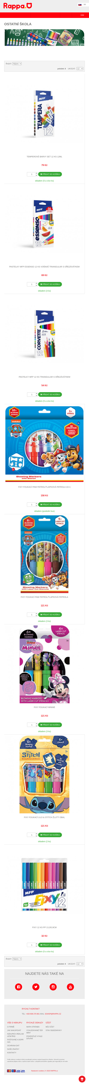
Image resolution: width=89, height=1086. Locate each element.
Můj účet (50, 1027)
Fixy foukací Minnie (44, 707)
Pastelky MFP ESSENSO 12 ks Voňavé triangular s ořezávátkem (44, 267)
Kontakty (11, 1052)
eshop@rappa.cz (53, 1014)
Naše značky (13, 1049)
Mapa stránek (33, 1027)
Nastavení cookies (37, 1070)
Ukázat (71, 69)
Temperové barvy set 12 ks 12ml (44, 157)
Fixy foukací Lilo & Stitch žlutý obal (44, 817)
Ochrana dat (13, 1045)
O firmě (10, 1027)
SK (85, 5)
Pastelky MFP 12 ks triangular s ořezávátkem (44, 377)
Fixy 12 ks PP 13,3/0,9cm (44, 927)
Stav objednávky (54, 1030)
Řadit (8, 64)
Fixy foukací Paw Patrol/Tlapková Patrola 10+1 (44, 487)
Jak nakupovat (14, 1030)
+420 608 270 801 (33, 1014)
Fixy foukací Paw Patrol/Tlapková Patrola (44, 597)
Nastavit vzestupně (24, 64)
